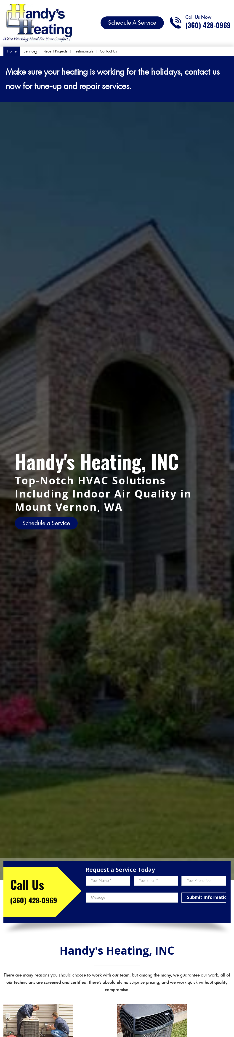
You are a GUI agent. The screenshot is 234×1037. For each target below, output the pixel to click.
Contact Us (108, 51)
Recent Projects (55, 51)
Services (30, 51)
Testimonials (83, 51)
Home (12, 51)
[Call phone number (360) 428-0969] (200, 23)
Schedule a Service (46, 523)
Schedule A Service (132, 22)
